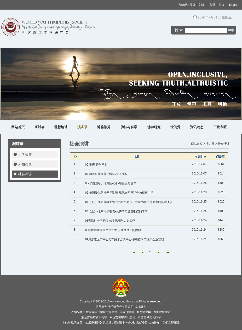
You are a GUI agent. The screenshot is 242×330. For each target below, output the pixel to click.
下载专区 (220, 127)
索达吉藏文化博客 (149, 317)
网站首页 (18, 127)
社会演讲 (25, 174)
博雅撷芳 (103, 127)
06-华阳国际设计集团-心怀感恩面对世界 (110, 183)
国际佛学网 (127, 312)
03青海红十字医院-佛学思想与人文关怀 (110, 220)
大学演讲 (25, 154)
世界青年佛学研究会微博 (101, 312)
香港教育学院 (162, 312)
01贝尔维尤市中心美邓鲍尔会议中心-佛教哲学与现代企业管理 (124, 239)
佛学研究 (154, 127)
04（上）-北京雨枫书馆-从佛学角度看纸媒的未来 (116, 211)
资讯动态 (196, 127)
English (233, 4)
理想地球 (61, 127)
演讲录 (82, 127)
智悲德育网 (144, 312)
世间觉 (175, 127)
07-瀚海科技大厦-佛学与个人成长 (106, 174)
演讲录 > (211, 143)
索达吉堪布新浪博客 (94, 317)
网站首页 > (198, 143)
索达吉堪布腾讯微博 (122, 317)
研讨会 (40, 127)
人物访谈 (25, 164)
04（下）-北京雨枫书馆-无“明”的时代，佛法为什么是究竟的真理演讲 (129, 202)
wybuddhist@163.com (140, 322)
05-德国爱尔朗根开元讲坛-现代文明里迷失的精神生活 (119, 192)
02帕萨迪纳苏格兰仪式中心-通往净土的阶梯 (113, 230)
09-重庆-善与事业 (96, 164)
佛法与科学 (129, 127)
